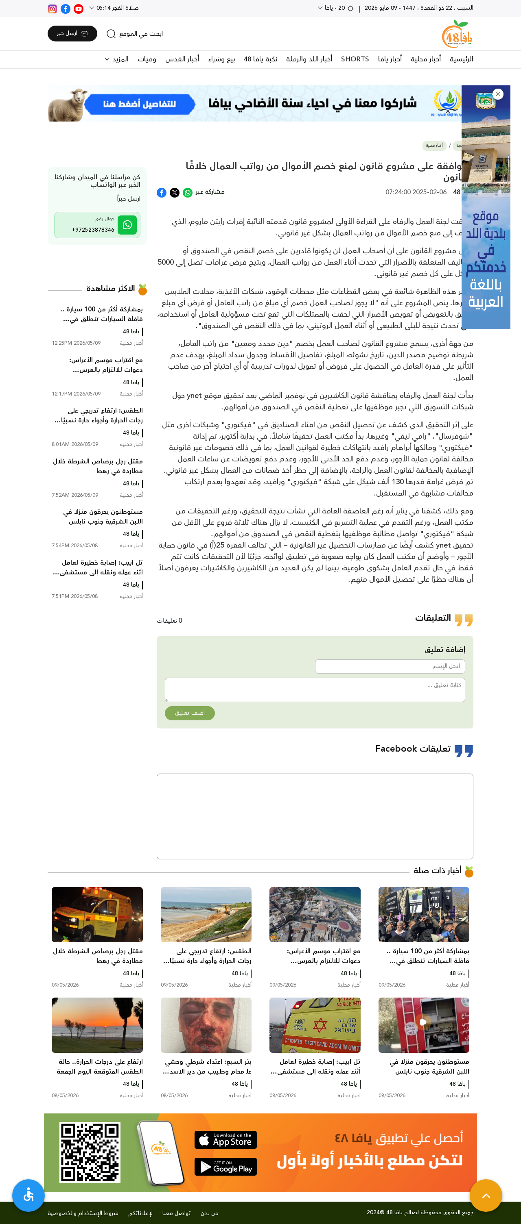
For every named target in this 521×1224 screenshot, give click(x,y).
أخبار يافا (390, 59)
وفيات (147, 59)
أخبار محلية (426, 59)
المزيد (119, 59)
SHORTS (355, 59)
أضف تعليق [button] (190, 713)
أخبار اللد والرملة (309, 59)
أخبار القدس (182, 59)
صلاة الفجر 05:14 (117, 8)
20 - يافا (339, 8)
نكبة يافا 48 (260, 59)
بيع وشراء (221, 59)
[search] (134, 33)
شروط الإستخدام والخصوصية (83, 1213)
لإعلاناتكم (140, 1213)
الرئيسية (461, 59)
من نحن (210, 1213)
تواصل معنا (176, 1213)
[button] (498, 94)
